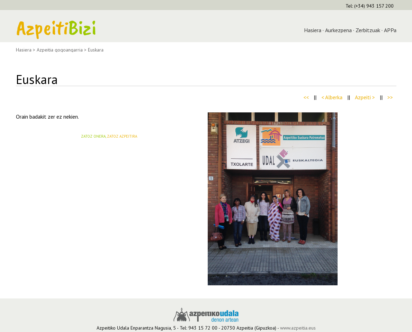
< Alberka (331, 97)
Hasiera (312, 30)
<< (306, 97)
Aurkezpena (338, 30)
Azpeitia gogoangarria (60, 50)
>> (390, 97)
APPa (390, 30)
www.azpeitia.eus (298, 328)
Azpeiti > (365, 97)
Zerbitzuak (368, 30)
